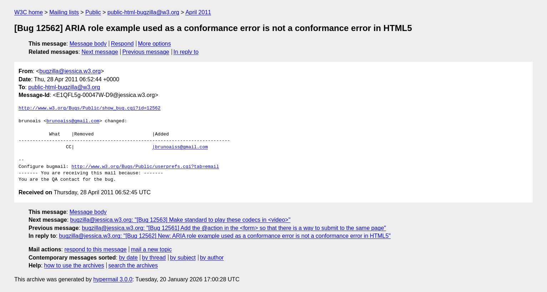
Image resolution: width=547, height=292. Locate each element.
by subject (183, 258)
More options (154, 44)
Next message (100, 52)
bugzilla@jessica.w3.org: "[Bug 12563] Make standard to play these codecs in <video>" (180, 220)
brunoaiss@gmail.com (72, 121)
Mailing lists (64, 12)
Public (93, 12)
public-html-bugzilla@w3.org (143, 12)
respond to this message (95, 249)
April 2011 (198, 12)
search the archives (133, 265)
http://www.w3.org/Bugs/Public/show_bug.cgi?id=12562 (90, 108)
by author (212, 258)
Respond (122, 44)
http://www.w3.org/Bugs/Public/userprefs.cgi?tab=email (145, 167)
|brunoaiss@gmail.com (180, 147)
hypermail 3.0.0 (112, 279)
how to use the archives (74, 265)
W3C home (28, 12)
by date (128, 258)
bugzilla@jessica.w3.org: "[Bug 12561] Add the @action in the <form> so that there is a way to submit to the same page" (234, 228)
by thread (154, 258)
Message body (88, 44)
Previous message (145, 52)
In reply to (185, 52)
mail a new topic (151, 249)
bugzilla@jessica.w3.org (70, 71)
